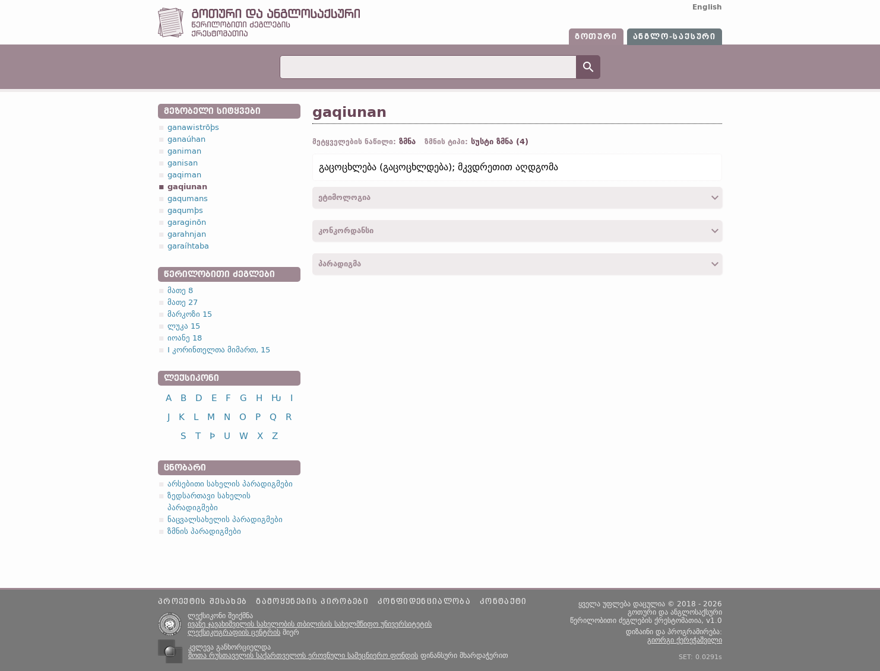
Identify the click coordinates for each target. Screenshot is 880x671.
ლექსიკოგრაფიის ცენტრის (234, 632)
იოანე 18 (184, 337)
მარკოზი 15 (189, 314)
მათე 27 (182, 302)
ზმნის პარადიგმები (204, 531)
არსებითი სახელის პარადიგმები (230, 483)
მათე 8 (180, 290)
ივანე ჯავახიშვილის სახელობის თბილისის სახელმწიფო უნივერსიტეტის (310, 624)
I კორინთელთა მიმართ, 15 (218, 349)
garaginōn (186, 222)
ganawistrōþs (193, 127)
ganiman (184, 151)
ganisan (182, 162)
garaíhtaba (188, 245)
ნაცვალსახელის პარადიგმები (225, 519)
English (707, 7)
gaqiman (184, 174)
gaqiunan (187, 186)
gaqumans (187, 198)
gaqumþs (185, 210)
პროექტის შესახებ (202, 601)
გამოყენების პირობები (312, 601)
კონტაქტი (503, 601)
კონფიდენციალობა (424, 601)
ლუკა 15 (183, 326)
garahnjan (186, 234)
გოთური (596, 37)
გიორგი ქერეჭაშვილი (684, 640)
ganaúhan (186, 139)
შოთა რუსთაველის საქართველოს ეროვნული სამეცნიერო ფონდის (303, 655)
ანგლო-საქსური (674, 37)
